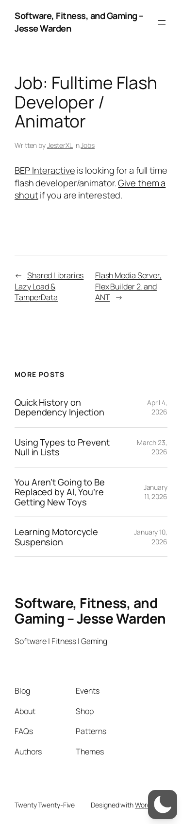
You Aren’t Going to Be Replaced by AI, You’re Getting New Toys (60, 492)
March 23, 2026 (152, 447)
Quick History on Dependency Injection (59, 407)
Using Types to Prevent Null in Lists (62, 447)
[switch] (162, 804)
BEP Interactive (45, 170)
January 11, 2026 (155, 492)
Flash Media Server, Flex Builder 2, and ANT (128, 286)
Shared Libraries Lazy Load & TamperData (49, 286)
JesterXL (60, 145)
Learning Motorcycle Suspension (56, 537)
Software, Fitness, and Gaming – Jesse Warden (90, 610)
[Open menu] (161, 22)
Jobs (88, 145)
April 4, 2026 (157, 407)
